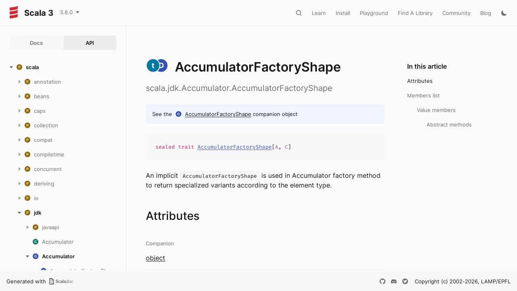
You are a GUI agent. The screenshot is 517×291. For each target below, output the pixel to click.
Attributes (420, 81)
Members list (423, 95)
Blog (485, 13)
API (90, 43)
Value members (436, 110)
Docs (36, 43)
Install (343, 13)
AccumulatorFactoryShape (218, 114)
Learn (319, 13)
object (155, 258)
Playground (374, 13)
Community (456, 13)
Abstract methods (449, 124)
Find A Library (415, 13)
